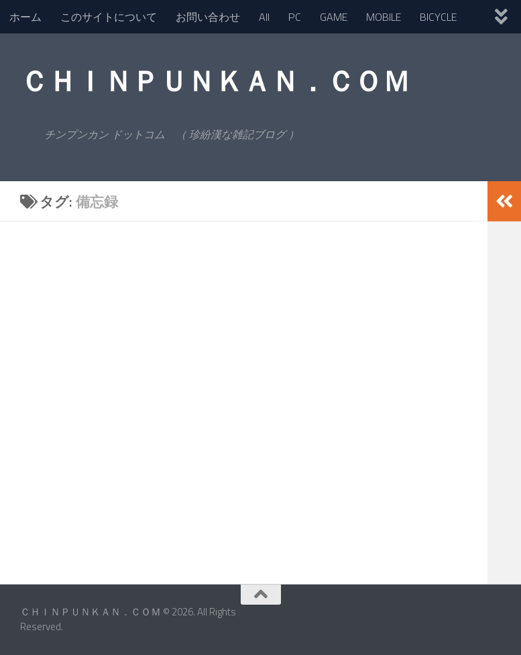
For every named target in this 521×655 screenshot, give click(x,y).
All (264, 17)
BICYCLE (438, 17)
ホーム (25, 17)
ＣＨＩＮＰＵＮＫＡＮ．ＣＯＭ (215, 80)
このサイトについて (108, 17)
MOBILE (383, 17)
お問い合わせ (208, 17)
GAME (333, 17)
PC (294, 17)
